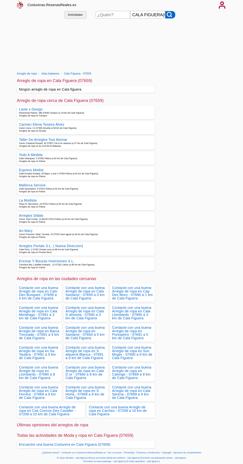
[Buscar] (170, 15)
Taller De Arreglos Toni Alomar (43, 139)
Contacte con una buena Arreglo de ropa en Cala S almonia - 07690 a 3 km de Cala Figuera (85, 313)
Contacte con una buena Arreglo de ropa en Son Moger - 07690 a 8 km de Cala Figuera (132, 353)
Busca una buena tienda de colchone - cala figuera (114, 458)
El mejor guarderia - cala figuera (142, 461)
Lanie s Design (31, 109)
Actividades (75, 14)
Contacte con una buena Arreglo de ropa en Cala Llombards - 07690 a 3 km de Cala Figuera (131, 313)
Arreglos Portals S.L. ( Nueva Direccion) (51, 245)
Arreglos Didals (31, 215)
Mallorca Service (32, 185)
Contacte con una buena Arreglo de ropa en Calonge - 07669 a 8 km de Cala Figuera (131, 372)
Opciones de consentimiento (187, 452)
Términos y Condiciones (148, 452)
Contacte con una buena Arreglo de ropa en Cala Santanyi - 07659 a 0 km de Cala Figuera (85, 293)
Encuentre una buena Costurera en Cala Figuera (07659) (64, 444)
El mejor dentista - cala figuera (72, 458)
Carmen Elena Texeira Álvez (41, 124)
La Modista (28, 200)
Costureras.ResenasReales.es (52, 5)
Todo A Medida (31, 154)
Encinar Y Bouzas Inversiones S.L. (46, 261)
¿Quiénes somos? (50, 452)
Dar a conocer (115, 452)
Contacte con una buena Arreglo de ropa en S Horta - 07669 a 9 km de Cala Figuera (85, 392)
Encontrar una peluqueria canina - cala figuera (163, 458)
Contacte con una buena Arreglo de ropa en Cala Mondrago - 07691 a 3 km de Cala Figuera (38, 313)
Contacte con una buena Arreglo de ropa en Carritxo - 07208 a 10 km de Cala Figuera (118, 410)
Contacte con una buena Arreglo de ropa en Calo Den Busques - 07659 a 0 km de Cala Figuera (38, 293)
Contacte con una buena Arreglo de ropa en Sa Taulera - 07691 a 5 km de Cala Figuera (38, 353)
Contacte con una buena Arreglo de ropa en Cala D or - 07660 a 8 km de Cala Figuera (85, 372)
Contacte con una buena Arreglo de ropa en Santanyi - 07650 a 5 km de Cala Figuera (85, 333)
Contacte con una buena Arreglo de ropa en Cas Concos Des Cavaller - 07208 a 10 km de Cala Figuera (47, 410)
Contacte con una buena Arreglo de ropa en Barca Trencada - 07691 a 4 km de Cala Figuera (39, 333)
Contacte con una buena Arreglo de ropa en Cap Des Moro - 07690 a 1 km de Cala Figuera (132, 293)
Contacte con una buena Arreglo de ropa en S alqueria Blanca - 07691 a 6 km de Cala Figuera (85, 353)
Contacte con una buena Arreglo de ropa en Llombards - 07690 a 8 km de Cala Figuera (38, 372)
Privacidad (129, 452)
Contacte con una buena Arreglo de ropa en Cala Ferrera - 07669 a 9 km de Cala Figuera (38, 392)
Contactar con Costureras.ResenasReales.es (84, 452)
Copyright (167, 452)
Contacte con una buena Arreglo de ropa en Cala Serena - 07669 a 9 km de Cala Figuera (131, 392)
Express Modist (31, 170)
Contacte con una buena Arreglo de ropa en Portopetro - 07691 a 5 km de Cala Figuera (131, 333)
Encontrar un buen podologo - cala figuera (104, 461)
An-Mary (26, 230)
